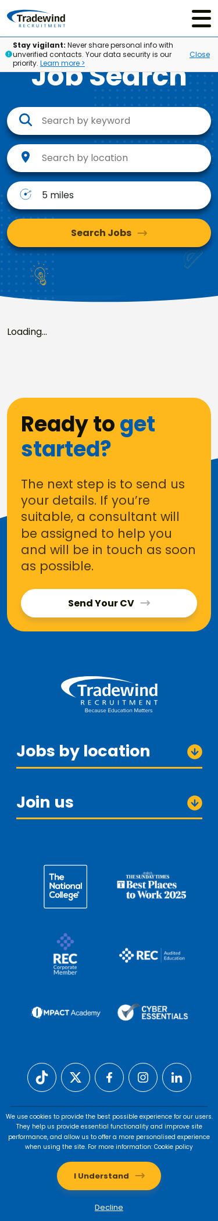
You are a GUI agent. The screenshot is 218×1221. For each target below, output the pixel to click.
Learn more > (62, 63)
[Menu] (201, 18)
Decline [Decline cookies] (109, 1207)
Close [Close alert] (200, 54)
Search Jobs (101, 233)
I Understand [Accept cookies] (101, 1175)
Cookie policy (173, 1147)
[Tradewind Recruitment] (36, 18)
